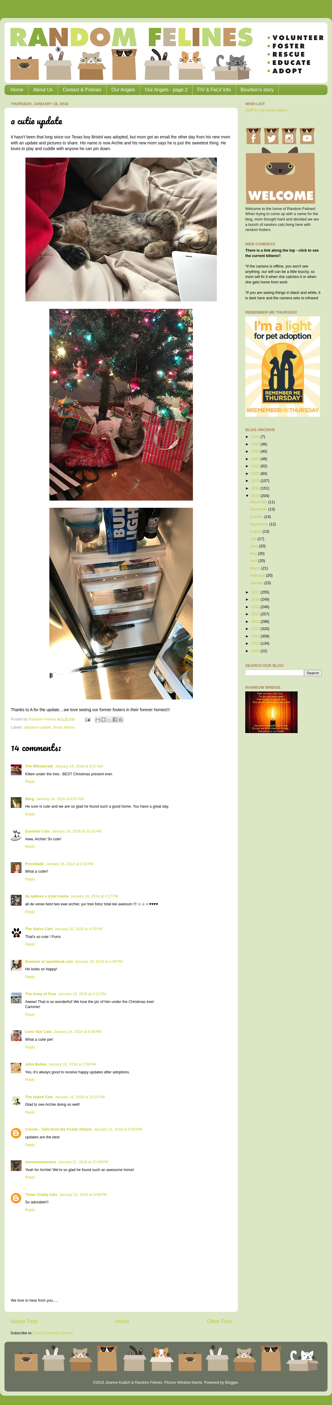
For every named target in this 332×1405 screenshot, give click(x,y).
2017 (256, 592)
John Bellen (35, 1064)
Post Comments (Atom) (53, 1333)
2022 (256, 466)
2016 (256, 599)
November (259, 509)
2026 (256, 437)
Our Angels (123, 89)
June (254, 546)
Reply (30, 781)
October (257, 517)
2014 (256, 614)
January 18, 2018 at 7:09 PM (72, 1064)
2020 (256, 481)
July (254, 539)
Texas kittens (64, 727)
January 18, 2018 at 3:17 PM (94, 896)
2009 (256, 651)
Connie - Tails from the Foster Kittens (58, 1129)
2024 (256, 451)
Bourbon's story (257, 89)
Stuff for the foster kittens (266, 110)
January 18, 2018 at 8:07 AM (59, 799)
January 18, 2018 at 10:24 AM (76, 831)
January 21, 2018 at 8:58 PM (118, 1129)
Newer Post (24, 1321)
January (257, 583)
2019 (256, 488)
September (259, 524)
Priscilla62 (34, 864)
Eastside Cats (37, 831)
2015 (256, 607)
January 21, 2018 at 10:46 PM (83, 1162)
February (258, 575)
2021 (256, 474)
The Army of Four (40, 994)
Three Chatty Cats (41, 1195)
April (254, 561)
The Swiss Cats (39, 929)
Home (16, 89)
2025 (256, 444)
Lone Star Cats (38, 1032)
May (254, 554)
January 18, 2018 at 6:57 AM (79, 766)
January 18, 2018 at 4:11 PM (82, 994)
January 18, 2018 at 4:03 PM (78, 929)
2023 (256, 459)
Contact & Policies (82, 89)
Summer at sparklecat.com (49, 962)
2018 (256, 496)
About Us (43, 89)
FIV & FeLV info (214, 89)
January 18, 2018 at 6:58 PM (77, 1032)
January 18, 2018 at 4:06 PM (99, 962)
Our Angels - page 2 (166, 89)
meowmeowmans (40, 1162)
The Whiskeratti (39, 766)
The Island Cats (39, 1097)
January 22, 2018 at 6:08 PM (83, 1195)
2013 (256, 622)
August (256, 531)
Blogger (231, 1382)
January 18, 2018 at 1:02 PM (69, 864)
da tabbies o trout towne (47, 896)
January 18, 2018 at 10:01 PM (80, 1097)
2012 (256, 629)
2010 (256, 643)
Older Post (219, 1321)
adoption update (37, 727)
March (255, 568)
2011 (256, 636)
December (259, 502)
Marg (29, 799)
